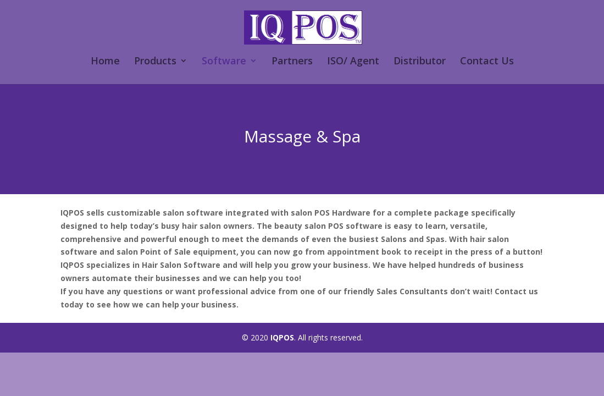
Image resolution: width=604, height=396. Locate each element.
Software (224, 62)
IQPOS (282, 337)
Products (155, 62)
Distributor (420, 62)
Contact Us (487, 62)
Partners (292, 62)
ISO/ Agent (353, 62)
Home (105, 62)
